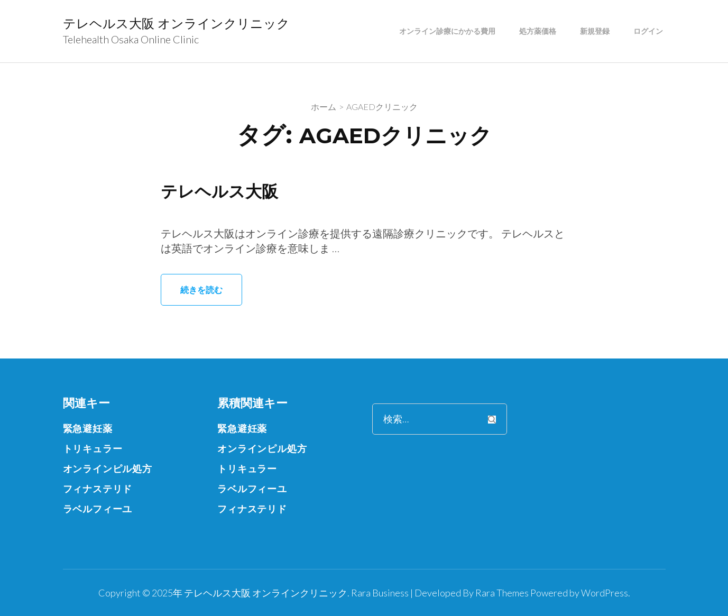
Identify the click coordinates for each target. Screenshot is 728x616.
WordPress (604, 593)
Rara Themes (502, 593)
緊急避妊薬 (88, 428)
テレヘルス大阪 (221, 191)
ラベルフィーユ (98, 508)
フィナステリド (98, 488)
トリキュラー (93, 448)
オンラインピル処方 (107, 468)
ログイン (648, 31)
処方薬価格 (537, 31)
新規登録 (595, 31)
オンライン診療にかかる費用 (447, 31)
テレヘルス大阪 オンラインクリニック (176, 23)
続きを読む (201, 289)
